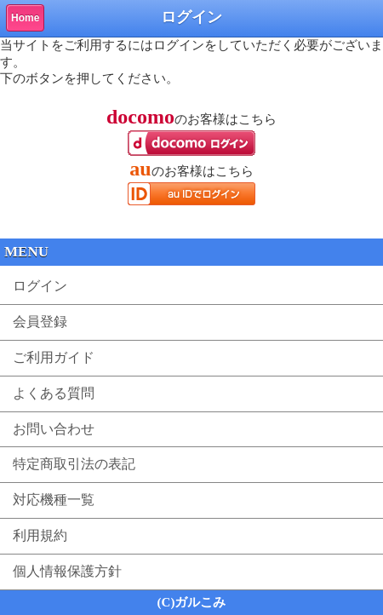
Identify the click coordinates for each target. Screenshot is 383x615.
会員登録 (40, 321)
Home (25, 18)
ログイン (40, 286)
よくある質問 (53, 393)
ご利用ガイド (53, 357)
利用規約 (40, 535)
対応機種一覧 (53, 499)
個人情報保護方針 (67, 571)
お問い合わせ (53, 429)
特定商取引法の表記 (74, 464)
